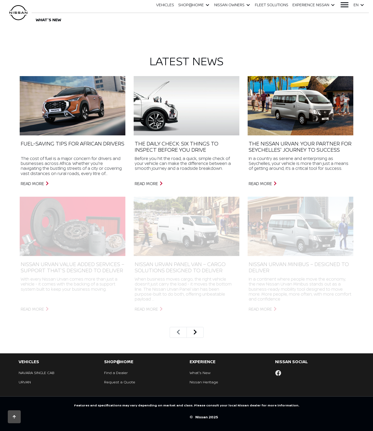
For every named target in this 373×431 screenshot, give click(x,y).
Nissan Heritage (204, 381)
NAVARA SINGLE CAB (36, 372)
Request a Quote (119, 381)
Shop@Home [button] (194, 5)
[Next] (195, 332)
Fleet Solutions (271, 5)
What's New (200, 372)
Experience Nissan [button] (313, 5)
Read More (35, 183)
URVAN (25, 381)
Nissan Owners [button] (232, 5)
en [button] (359, 5)
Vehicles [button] (165, 5)
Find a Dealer (116, 372)
